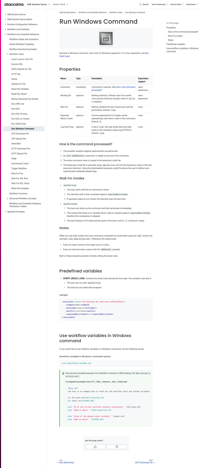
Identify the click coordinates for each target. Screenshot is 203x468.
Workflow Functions (18, 193)
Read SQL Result (19, 94)
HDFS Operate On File (21, 69)
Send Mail (16, 143)
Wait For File (17, 173)
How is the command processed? (183, 32)
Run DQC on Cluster (20, 119)
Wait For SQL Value (20, 183)
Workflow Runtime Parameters (23, 49)
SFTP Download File (20, 148)
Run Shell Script (18, 124)
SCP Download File (20, 133)
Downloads (192, 4)
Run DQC (15, 109)
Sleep (13, 158)
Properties (171, 27)
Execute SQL (17, 64)
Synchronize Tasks (20, 163)
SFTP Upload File (19, 153)
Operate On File (18, 84)
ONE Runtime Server (16, 14)
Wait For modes (175, 36)
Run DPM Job (17, 104)
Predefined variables (175, 44)
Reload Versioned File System (24, 99)
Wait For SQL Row (19, 178)
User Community (160, 4)
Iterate (14, 79)
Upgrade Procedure (16, 211)
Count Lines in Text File (22, 59)
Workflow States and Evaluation (23, 39)
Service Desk (177, 4)
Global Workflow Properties (21, 44)
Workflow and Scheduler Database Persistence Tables (25, 205)
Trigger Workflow (19, 168)
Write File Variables (20, 188)
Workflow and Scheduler (18, 29)
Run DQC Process (19, 114)
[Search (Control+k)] (143, 4)
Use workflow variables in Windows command (182, 50)
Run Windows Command (22, 128)
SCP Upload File (18, 138)
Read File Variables (20, 89)
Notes (170, 40)
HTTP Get (15, 74)
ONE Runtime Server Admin (19, 19)
